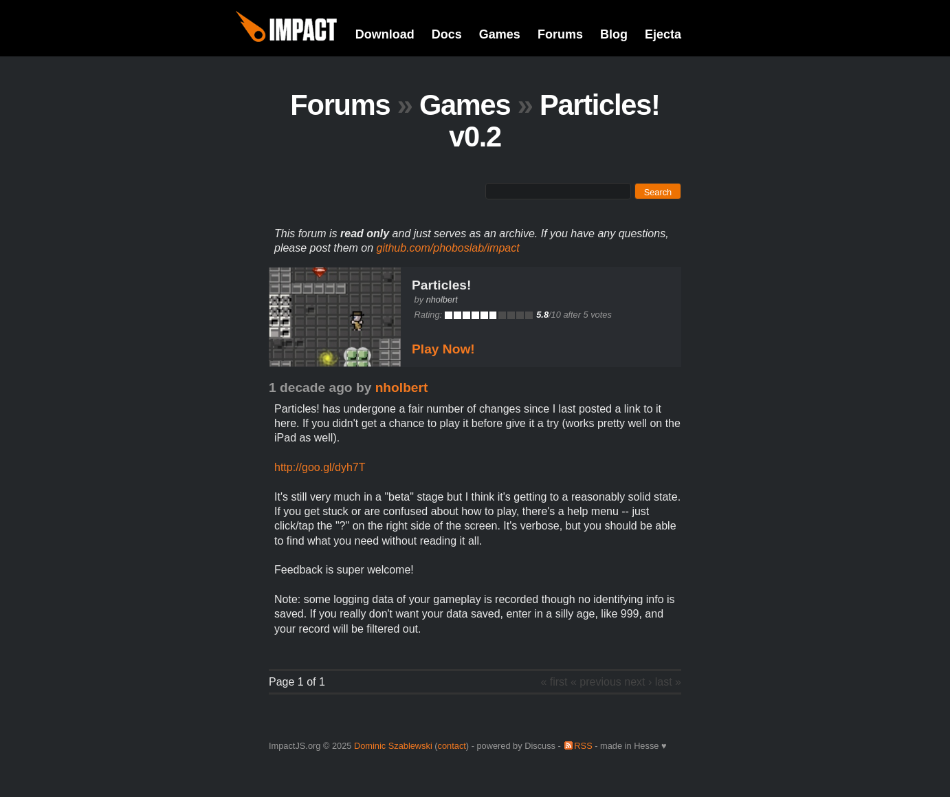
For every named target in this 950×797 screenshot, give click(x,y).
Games (499, 34)
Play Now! (443, 349)
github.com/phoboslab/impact (448, 248)
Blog (614, 34)
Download (385, 34)
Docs (447, 34)
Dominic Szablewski (393, 746)
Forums (560, 34)
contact (452, 746)
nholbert (442, 299)
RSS (583, 746)
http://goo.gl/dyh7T (320, 467)
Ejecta (663, 34)
